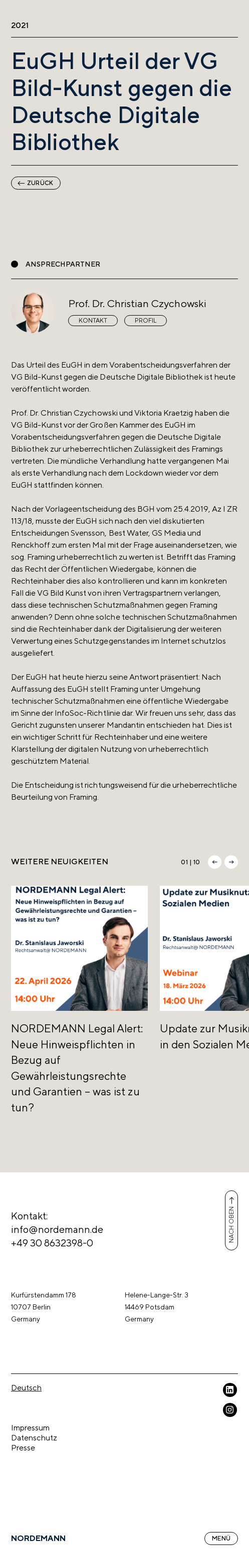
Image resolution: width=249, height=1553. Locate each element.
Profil (145, 320)
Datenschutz (34, 1437)
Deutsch (26, 1387)
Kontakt (93, 320)
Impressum (30, 1427)
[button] (214, 862)
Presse (23, 1447)
